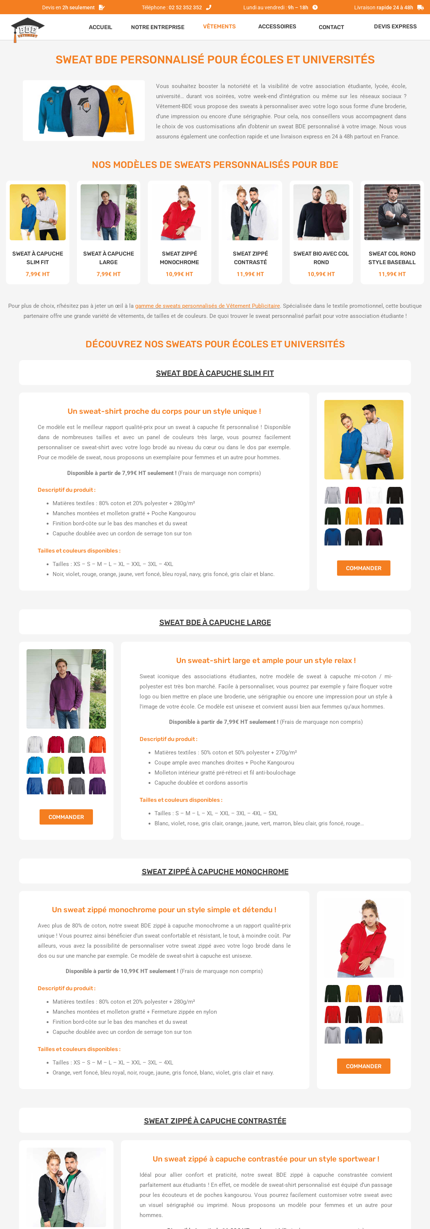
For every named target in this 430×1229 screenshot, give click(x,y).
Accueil (100, 27)
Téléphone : (172, 7)
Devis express (395, 26)
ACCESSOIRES (277, 26)
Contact (331, 27)
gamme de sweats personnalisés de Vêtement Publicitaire (207, 306)
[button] (221, 26)
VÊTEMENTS (219, 26)
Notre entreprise (157, 27)
